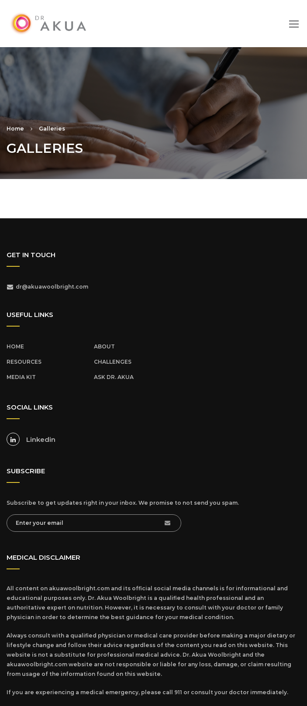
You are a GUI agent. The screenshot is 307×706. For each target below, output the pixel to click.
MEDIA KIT (21, 377)
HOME (15, 346)
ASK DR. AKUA (114, 377)
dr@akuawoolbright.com (52, 286)
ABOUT (104, 346)
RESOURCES (24, 361)
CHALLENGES (112, 361)
